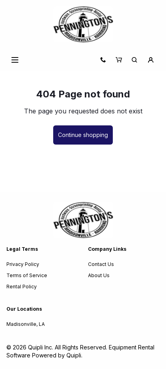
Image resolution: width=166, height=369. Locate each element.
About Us (99, 275)
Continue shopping (83, 134)
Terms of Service (26, 275)
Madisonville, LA (25, 324)
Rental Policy (21, 287)
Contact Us (101, 264)
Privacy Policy (22, 264)
